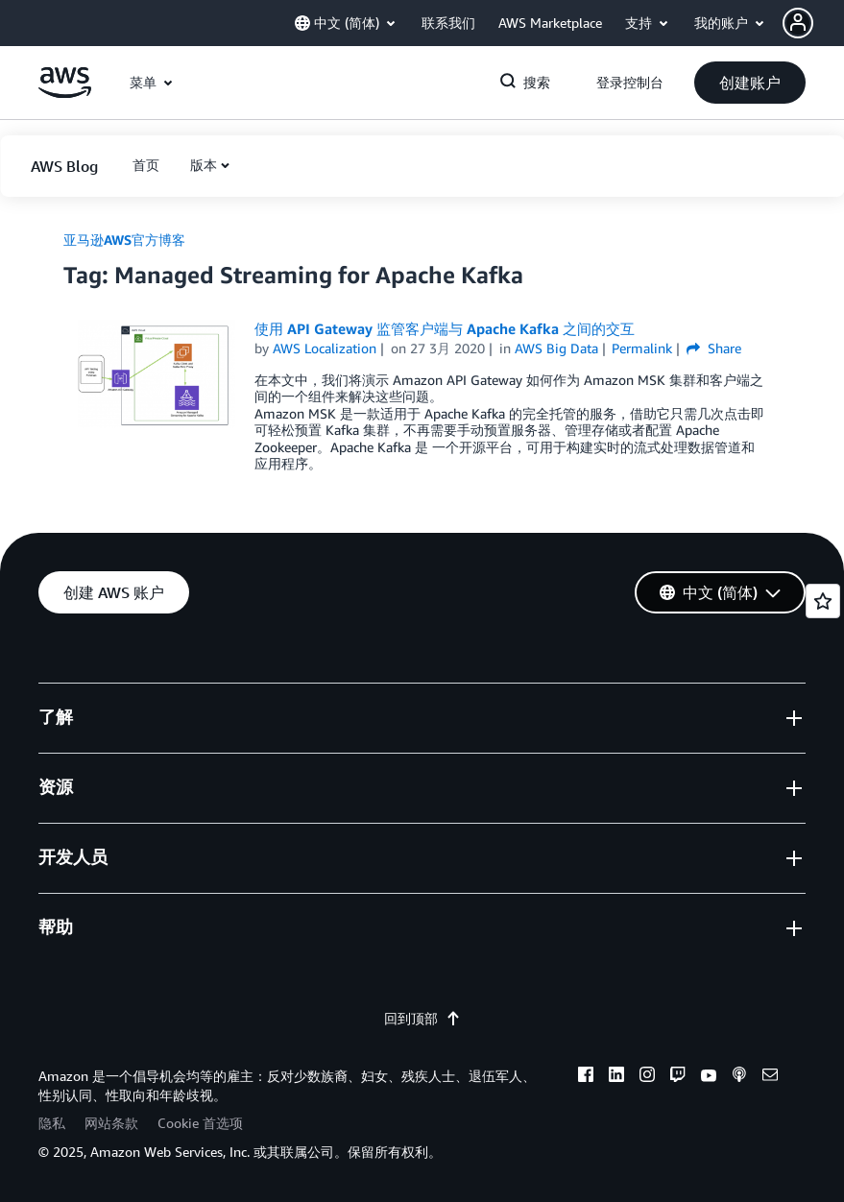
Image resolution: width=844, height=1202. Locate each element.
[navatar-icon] (798, 23)
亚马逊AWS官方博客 (124, 239)
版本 (203, 164)
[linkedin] (616, 1077)
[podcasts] (739, 1077)
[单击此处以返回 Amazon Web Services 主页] (64, 92)
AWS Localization (324, 348)
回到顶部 (422, 1018)
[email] (770, 1077)
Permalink (642, 348)
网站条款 (111, 1123)
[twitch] (678, 1077)
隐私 (51, 1123)
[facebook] (585, 1077)
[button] (813, 23)
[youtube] (708, 1077)
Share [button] (714, 348)
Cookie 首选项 (200, 1123)
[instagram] (647, 1077)
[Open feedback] (823, 601)
